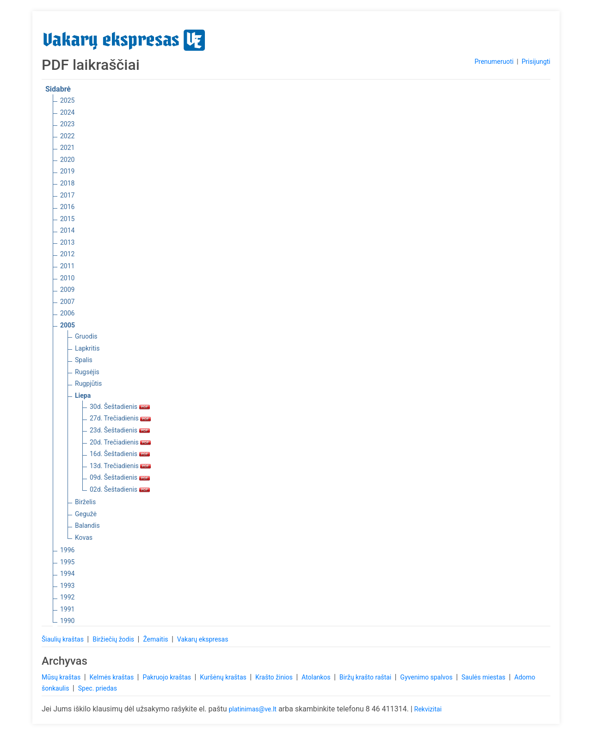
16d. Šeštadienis (120, 453)
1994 (67, 573)
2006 (67, 313)
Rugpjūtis (88, 383)
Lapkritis (87, 348)
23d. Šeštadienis (120, 430)
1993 (67, 585)
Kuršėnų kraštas (224, 677)
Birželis (85, 502)
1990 (67, 620)
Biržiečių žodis (114, 639)
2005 (67, 325)
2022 (67, 136)
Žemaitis (156, 639)
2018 (67, 183)
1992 (67, 597)
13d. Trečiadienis (120, 465)
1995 (67, 562)
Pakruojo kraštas (167, 677)
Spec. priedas (97, 688)
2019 (67, 171)
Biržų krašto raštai (366, 677)
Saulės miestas (484, 677)
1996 (67, 550)
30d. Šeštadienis (120, 406)
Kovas (83, 537)
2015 (67, 218)
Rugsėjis (87, 372)
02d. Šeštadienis (120, 489)
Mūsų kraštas (62, 677)
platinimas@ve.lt (252, 709)
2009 (67, 289)
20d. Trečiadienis (120, 442)
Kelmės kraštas (112, 677)
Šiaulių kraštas (63, 639)
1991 (67, 609)
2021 (67, 147)
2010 (67, 278)
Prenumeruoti (494, 61)
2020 (67, 159)
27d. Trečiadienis (120, 418)
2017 (67, 195)
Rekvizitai (428, 709)
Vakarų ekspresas (202, 639)
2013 (67, 242)
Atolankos (317, 677)
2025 (67, 100)
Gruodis (86, 336)
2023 (67, 124)
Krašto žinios (274, 677)
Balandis (87, 525)
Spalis (83, 360)
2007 (67, 301)
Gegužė (86, 514)
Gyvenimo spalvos (427, 677)
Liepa (83, 395)
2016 (67, 206)
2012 (67, 254)
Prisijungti (536, 61)
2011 (67, 266)
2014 (67, 230)
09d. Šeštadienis (120, 477)
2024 (67, 112)
